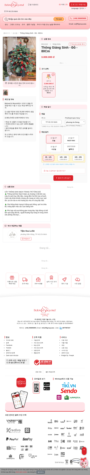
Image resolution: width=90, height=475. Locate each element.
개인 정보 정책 (38, 343)
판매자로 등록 (10, 353)
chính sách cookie (21, 472)
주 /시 (43, 118)
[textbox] (75, 124)
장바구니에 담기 (63, 178)
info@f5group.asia (48, 328)
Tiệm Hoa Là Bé (28, 231)
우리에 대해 (9, 340)
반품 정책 (37, 350)
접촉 (7, 343)
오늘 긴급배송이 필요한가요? (55, 171)
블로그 (8, 350)
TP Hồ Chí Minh (11, 11)
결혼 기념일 (31, 24)
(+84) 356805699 (78, 18)
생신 (6, 24)
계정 (63, 345)
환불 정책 (37, 353)
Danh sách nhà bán (12, 355)
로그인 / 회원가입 (78, 4)
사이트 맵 (65, 350)
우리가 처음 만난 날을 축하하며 (48, 24)
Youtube (8, 348)
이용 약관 (65, 340)
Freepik (71, 355)
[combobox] (75, 122)
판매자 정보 (65, 353)
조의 (23, 24)
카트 (63, 4)
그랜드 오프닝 (15, 24)
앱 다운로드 (33, 5)
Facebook (9, 345)
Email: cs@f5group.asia (77, 24)
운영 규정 (38, 372)
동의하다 (41, 472)
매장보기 (26, 239)
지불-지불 (65, 343)
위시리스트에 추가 (77, 44)
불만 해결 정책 (50, 372)
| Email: (33, 328)
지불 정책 (37, 340)
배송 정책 (37, 345)
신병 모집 (65, 348)
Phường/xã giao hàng (72, 118)
